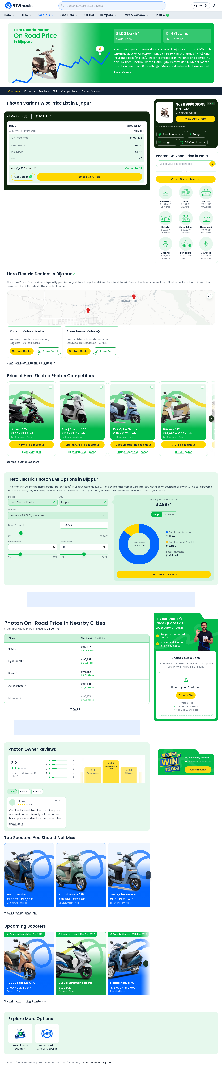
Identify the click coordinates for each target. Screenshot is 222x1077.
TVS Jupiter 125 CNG (21, 983)
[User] (215, 5)
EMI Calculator (193, 142)
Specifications (171, 134)
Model (11, 496)
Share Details (48, 351)
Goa (12, 648)
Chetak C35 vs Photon (82, 452)
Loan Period (66, 541)
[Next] (211, 418)
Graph (156, 514)
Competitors (69, 91)
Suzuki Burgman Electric (75, 983)
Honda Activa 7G (122, 983)
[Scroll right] (148, 875)
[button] (186, 762)
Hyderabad (16, 661)
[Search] (212, 164)
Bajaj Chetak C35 (74, 429)
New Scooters (26, 1062)
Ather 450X (19, 429)
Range (196, 134)
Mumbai (15, 698)
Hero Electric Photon (156, 49)
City (61, 496)
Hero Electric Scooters (52, 1062)
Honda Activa (16, 894)
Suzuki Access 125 (71, 894)
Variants (29, 91)
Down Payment (16, 525)
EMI (55, 91)
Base (12, 126)
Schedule (169, 514)
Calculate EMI (133, 168)
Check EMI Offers (89, 177)
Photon (73, 1062)
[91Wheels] (18, 5)
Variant (12, 509)
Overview (14, 92)
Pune (13, 673)
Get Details (23, 177)
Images (167, 142)
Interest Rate (14, 541)
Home (10, 1062)
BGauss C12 (171, 429)
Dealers (44, 91)
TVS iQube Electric (125, 429)
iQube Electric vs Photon (132, 452)
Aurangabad (17, 685)
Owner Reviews (90, 91)
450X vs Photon (32, 452)
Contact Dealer (22, 351)
